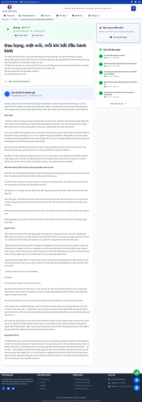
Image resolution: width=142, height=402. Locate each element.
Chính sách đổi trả (80, 389)
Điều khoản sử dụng (81, 379)
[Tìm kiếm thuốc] (99, 8)
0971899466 (121, 383)
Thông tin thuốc (28, 16)
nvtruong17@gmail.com (124, 386)
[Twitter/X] (139, 2)
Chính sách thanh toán (82, 385)
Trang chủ (9, 16)
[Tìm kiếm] (133, 8)
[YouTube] (136, 2)
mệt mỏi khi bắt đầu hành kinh (19, 81)
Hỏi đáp (62, 16)
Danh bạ (78, 16)
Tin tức (46, 16)
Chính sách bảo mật (81, 382)
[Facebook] (132, 2)
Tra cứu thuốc (43, 379)
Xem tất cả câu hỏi (118, 104)
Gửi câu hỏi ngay (118, 37)
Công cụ (94, 16)
